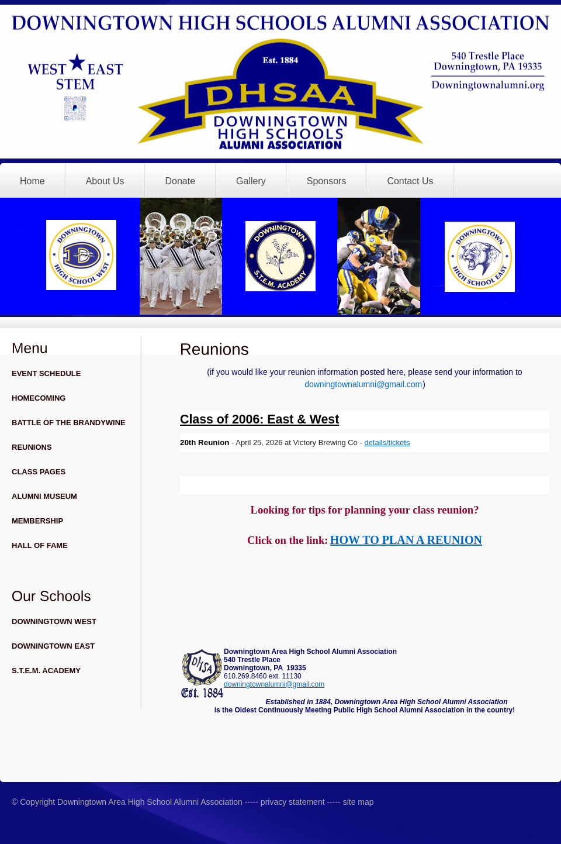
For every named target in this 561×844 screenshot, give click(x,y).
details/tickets (387, 442)
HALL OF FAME (40, 545)
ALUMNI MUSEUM (44, 496)
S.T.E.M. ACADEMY (46, 670)
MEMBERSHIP (37, 520)
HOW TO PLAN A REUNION (406, 539)
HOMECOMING (38, 398)
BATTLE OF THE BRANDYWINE (69, 422)
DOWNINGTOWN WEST (54, 621)
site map (358, 802)
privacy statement (291, 802)
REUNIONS (32, 447)
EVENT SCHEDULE (46, 373)
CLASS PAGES (38, 471)
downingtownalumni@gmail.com (363, 384)
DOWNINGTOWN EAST (53, 646)
